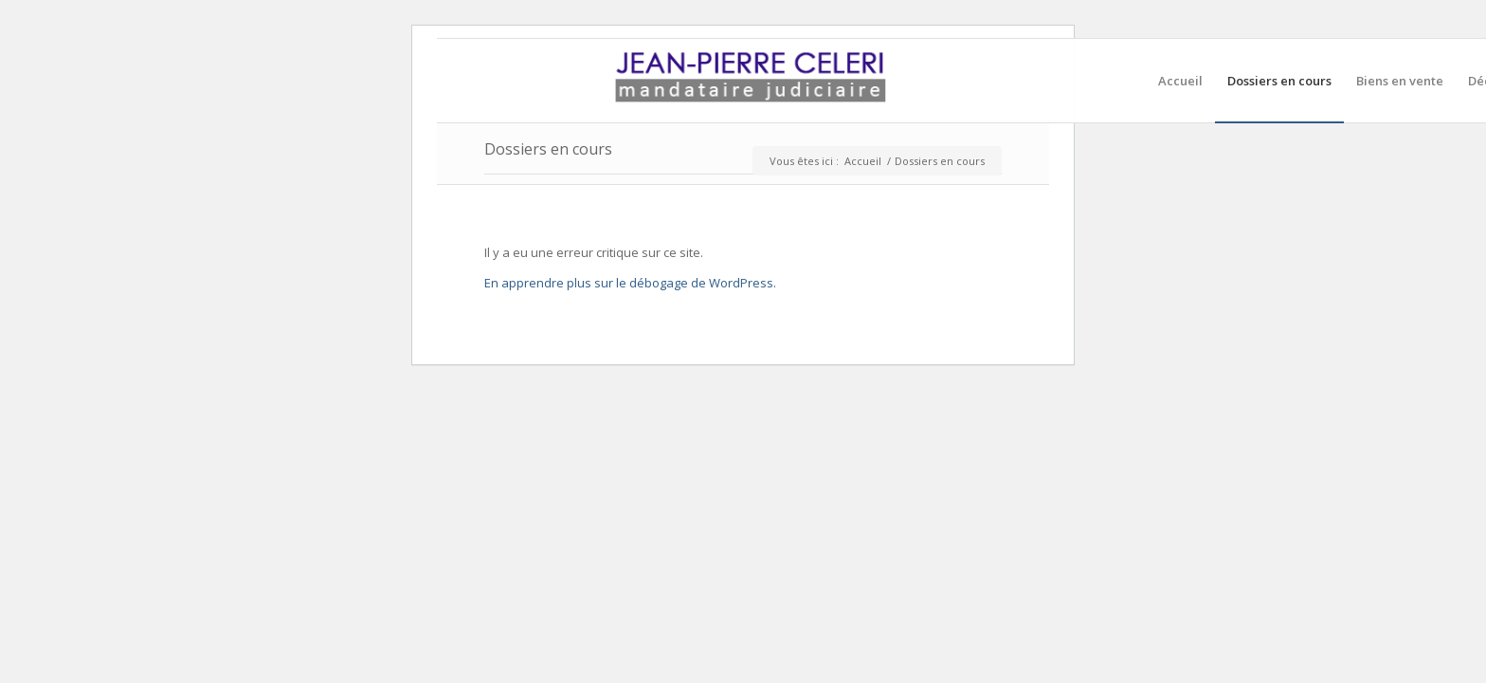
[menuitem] (1180, 80)
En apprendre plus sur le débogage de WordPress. (630, 282)
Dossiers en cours (548, 148)
